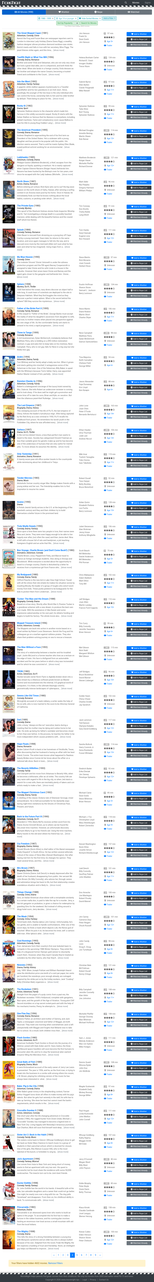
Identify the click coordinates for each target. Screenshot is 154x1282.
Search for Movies (89, 23)
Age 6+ (110, 365)
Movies (135, 2)
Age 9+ (110, 825)
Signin (148, 2)
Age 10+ (110, 607)
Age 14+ (110, 414)
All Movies (24, 12)
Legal (84, 1280)
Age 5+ (110, 41)
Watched (133, 12)
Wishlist (64, 12)
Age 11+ (110, 90)
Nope (98, 12)
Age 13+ (110, 138)
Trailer (108, 45)
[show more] (58, 50)
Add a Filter (109, 18)
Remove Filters (55, 1263)
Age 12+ (110, 165)
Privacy (93, 1280)
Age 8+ (110, 949)
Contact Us (104, 1280)
